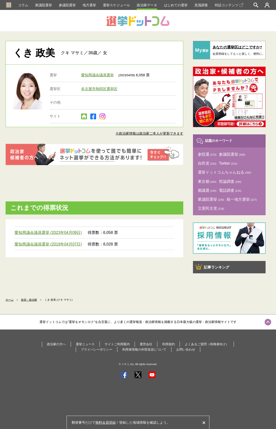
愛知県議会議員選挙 (97, 75)
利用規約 (168, 344)
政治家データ (147, 5)
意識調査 (201, 5)
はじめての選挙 (176, 5)
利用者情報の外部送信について (144, 349)
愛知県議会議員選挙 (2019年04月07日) (48, 244)
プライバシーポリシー (96, 349)
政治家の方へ (56, 344)
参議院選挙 (67, 5)
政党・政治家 (29, 299)
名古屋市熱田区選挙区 (99, 89)
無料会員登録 (105, 422)
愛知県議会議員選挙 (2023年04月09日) (48, 232)
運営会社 (146, 344)
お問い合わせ (185, 349)
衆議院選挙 (43, 5)
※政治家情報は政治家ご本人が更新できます (149, 133)
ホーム (10, 299)
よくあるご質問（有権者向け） (207, 344)
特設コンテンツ (229, 5)
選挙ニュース (85, 344)
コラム (23, 5)
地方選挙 (89, 5)
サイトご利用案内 (117, 344)
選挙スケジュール (116, 5)
